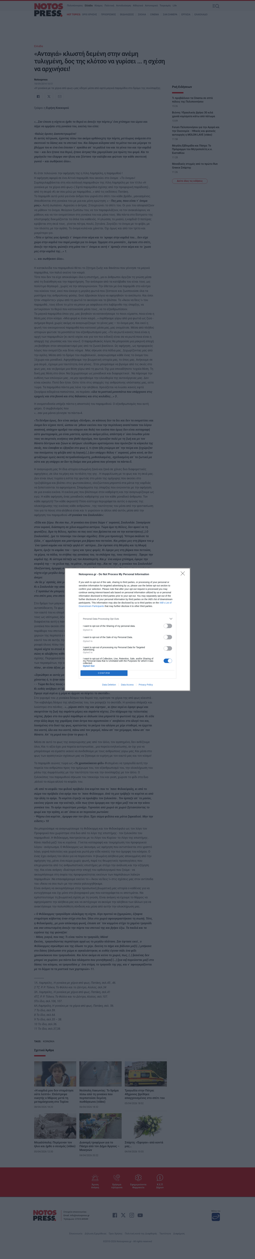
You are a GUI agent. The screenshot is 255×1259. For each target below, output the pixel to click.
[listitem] (127, 618)
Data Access (127, 684)
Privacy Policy (146, 684)
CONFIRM (104, 673)
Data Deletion (109, 684)
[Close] (184, 574)
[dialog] (127, 629)
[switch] (168, 626)
